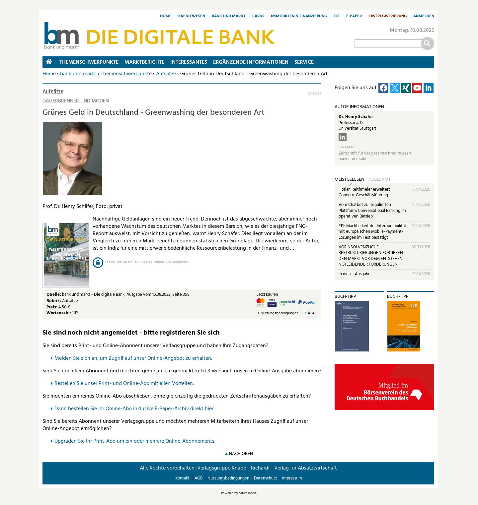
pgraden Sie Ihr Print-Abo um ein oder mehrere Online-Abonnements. (136, 441)
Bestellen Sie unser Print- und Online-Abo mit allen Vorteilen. (124, 383)
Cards (258, 17)
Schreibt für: (347, 147)
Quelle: (54, 294)
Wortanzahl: (58, 313)
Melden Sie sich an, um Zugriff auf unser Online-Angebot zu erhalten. (133, 358)
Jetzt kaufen (267, 294)
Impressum (292, 478)
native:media (248, 493)
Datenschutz (265, 478)
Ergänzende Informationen (250, 62)
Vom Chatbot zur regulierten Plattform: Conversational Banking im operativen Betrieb (372, 210)
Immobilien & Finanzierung (299, 17)
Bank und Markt (229, 17)
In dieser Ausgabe (354, 274)
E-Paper (354, 17)
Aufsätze (166, 74)
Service (304, 62)
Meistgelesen (349, 179)
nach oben (241, 453)
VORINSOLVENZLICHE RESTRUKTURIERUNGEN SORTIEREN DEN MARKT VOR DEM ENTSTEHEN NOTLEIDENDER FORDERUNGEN (371, 256)
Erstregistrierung (387, 17)
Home (166, 17)
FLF (337, 17)
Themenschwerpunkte (126, 74)
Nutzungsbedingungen (279, 313)
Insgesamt (379, 179)
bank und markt (78, 74)
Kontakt (182, 478)
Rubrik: (54, 300)
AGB (311, 313)
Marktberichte (144, 62)
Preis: (51, 307)
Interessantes (188, 62)
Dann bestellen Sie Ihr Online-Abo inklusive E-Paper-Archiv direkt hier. (134, 409)
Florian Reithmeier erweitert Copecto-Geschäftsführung (364, 192)
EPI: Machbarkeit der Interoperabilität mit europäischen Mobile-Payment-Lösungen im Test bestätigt (372, 231)
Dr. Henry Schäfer (356, 116)
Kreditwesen (191, 17)
